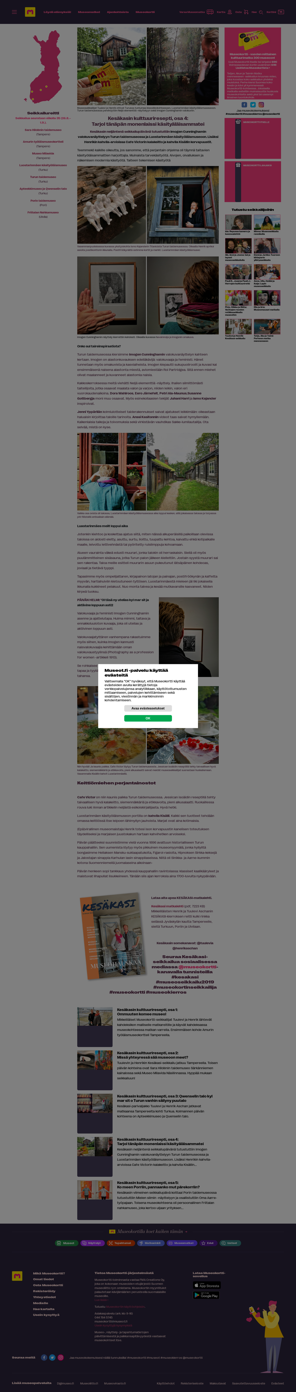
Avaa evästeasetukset (148, 708)
